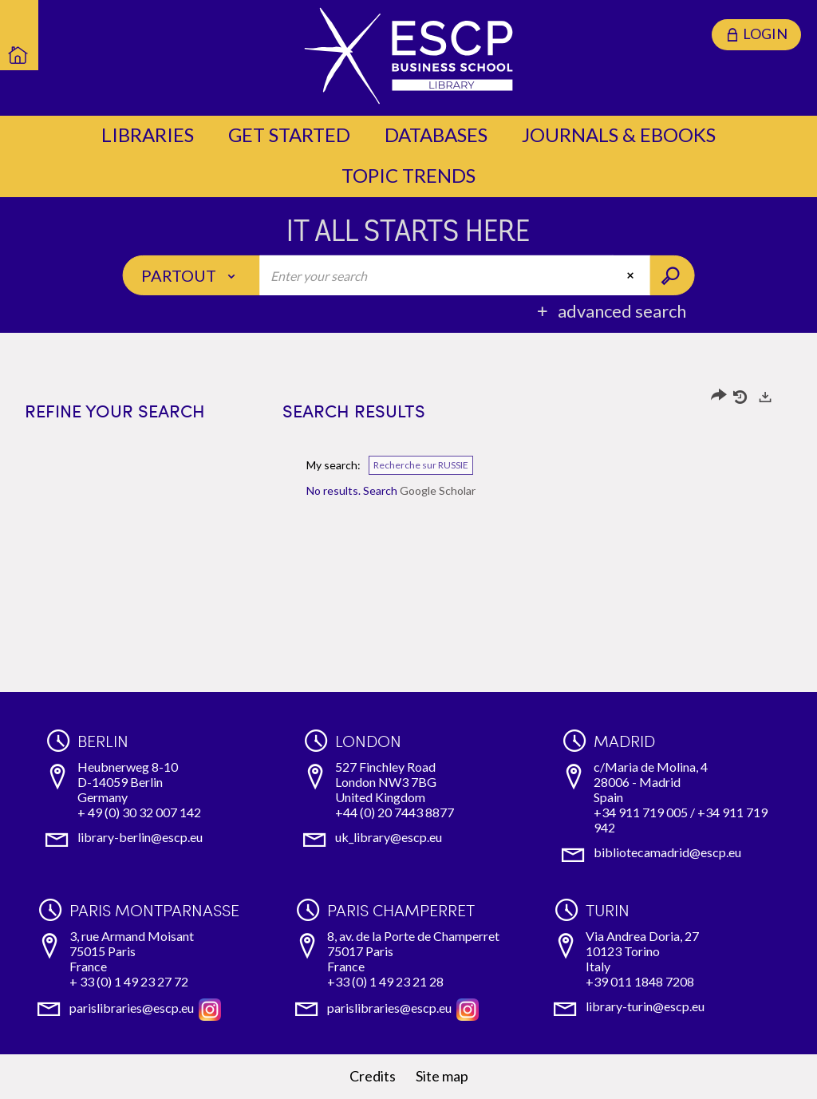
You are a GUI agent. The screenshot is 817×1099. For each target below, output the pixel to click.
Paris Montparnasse (154, 910)
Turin (608, 910)
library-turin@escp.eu (645, 1006)
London (368, 740)
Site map (442, 1076)
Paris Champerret (401, 910)
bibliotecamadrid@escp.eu (667, 852)
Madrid (624, 740)
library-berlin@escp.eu (140, 836)
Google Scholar (438, 490)
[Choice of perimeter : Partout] (192, 275)
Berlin (102, 740)
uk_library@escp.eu (388, 836)
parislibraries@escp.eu (131, 1007)
